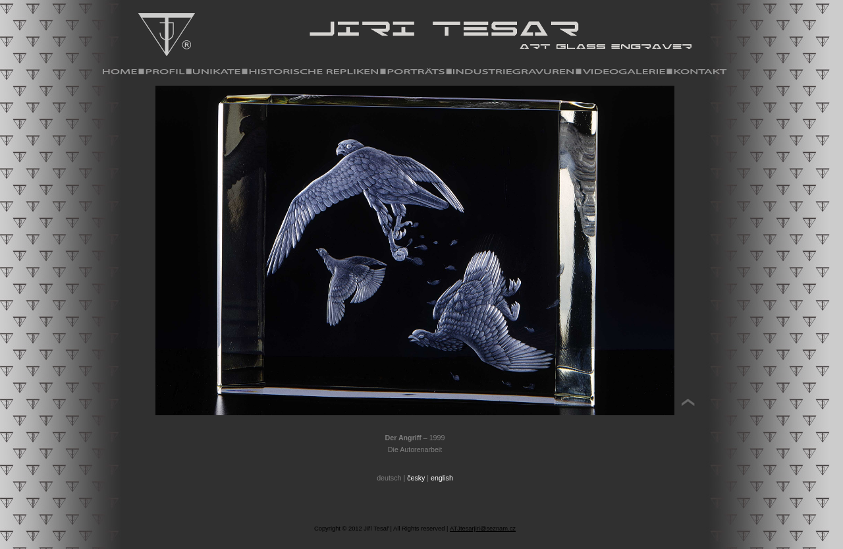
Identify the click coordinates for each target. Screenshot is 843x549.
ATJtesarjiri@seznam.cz (483, 528)
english (442, 478)
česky (416, 478)
